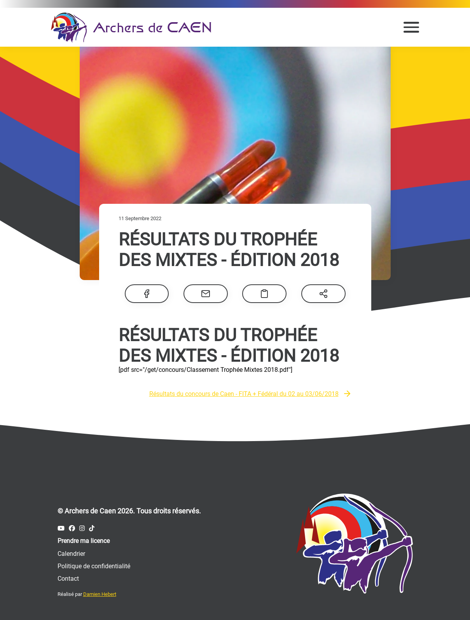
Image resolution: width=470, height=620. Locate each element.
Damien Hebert (99, 594)
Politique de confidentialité (94, 566)
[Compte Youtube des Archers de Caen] (61, 528)
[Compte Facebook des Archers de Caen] (72, 528)
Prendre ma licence (84, 541)
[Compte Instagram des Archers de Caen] (82, 528)
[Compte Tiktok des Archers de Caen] (91, 528)
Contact (68, 578)
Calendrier (71, 553)
